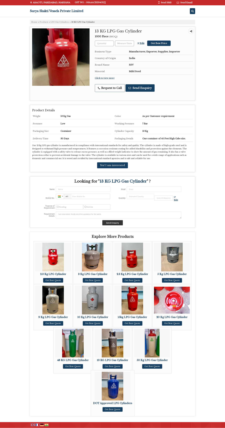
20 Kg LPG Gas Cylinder (172, 317)
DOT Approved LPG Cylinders (112, 403)
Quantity (122, 198)
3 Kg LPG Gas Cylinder (92, 274)
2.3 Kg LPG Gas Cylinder (132, 274)
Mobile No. (50, 198)
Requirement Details (49, 215)
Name (52, 189)
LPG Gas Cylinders (60, 22)
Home (34, 22)
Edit (140, 43)
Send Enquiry (140, 88)
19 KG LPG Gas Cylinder (112, 360)
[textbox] (124, 43)
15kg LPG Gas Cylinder (132, 317)
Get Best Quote (53, 280)
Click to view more (105, 78)
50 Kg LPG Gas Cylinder (152, 360)
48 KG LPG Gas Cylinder (73, 360)
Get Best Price (159, 43)
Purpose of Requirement (49, 207)
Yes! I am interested (112, 165)
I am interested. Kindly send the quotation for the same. (118, 215)
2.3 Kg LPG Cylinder (53, 274)
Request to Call (110, 88)
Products (44, 22)
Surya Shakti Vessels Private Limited (56, 11)
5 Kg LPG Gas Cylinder (172, 274)
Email (123, 189)
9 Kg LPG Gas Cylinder (53, 317)
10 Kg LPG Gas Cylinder (92, 317)
